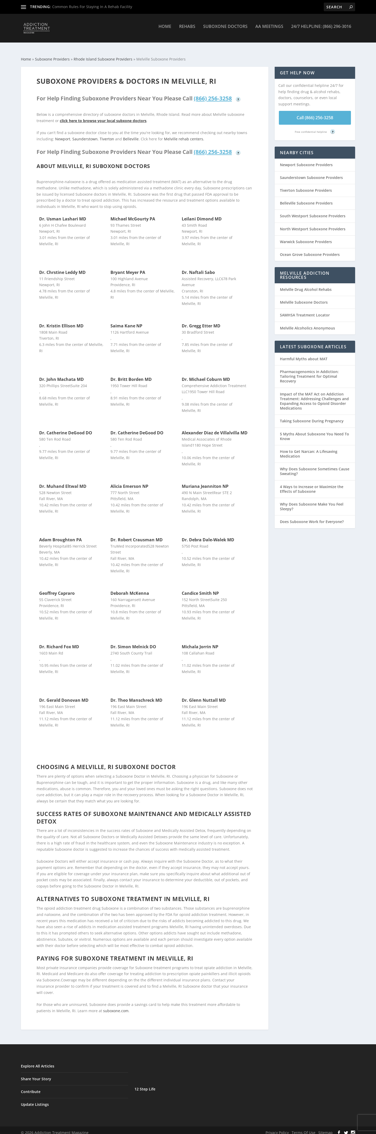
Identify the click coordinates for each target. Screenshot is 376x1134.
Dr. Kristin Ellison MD (61, 321)
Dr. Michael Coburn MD (206, 374)
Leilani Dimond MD (202, 214)
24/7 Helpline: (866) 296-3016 (321, 30)
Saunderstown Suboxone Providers (311, 172)
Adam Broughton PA (60, 535)
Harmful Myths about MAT (303, 354)
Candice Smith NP (200, 588)
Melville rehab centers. (184, 134)
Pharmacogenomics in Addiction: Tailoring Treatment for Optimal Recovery (309, 371)
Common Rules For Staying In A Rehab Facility (92, 6)
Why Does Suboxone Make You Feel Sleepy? (311, 502)
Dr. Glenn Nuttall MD (204, 695)
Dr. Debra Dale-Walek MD (208, 535)
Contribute (30, 1086)
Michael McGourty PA (132, 214)
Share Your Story (36, 1074)
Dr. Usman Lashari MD (62, 214)
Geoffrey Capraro (57, 588)
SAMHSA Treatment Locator (305, 310)
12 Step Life (144, 1084)
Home (164, 30)
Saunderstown (85, 134)
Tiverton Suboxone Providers (306, 185)
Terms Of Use (303, 1127)
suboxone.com (115, 1006)
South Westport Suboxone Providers (312, 211)
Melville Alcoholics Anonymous (307, 323)
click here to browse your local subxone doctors (103, 115)
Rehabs (187, 30)
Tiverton (107, 134)
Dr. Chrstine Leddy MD (62, 268)
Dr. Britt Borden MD (131, 374)
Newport (62, 134)
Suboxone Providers (52, 54)
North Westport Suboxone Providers (312, 224)
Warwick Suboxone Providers (306, 237)
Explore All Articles (37, 1061)
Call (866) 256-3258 (315, 113)
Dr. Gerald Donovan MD (64, 695)
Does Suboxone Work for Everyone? (312, 516)
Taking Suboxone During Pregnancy (312, 416)
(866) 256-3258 (213, 93)
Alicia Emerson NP (129, 481)
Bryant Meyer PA (127, 268)
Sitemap (325, 1127)
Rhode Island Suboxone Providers (103, 54)
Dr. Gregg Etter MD (201, 321)
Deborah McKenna (129, 588)
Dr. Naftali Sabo (198, 268)
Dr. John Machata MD (61, 374)
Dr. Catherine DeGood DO (65, 428)
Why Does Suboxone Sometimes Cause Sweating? (314, 466)
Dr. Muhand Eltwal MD (62, 481)
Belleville (131, 134)
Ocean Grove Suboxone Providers (310, 249)
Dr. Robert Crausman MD (136, 535)
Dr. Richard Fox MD (59, 642)
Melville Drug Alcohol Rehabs (306, 284)
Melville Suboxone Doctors (304, 297)
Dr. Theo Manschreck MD (136, 695)
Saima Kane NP (126, 321)
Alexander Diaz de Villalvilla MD (215, 428)
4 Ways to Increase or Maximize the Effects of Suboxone (311, 484)
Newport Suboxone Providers (306, 160)
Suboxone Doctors (225, 30)
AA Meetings (269, 30)
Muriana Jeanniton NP (205, 481)
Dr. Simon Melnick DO (133, 642)
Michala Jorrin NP (200, 642)
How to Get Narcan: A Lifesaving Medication (308, 449)
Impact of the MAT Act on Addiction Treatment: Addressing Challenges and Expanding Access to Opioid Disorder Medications (314, 396)
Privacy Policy (277, 1127)
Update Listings (35, 1099)
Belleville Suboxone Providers (306, 198)
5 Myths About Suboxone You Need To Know (314, 431)
